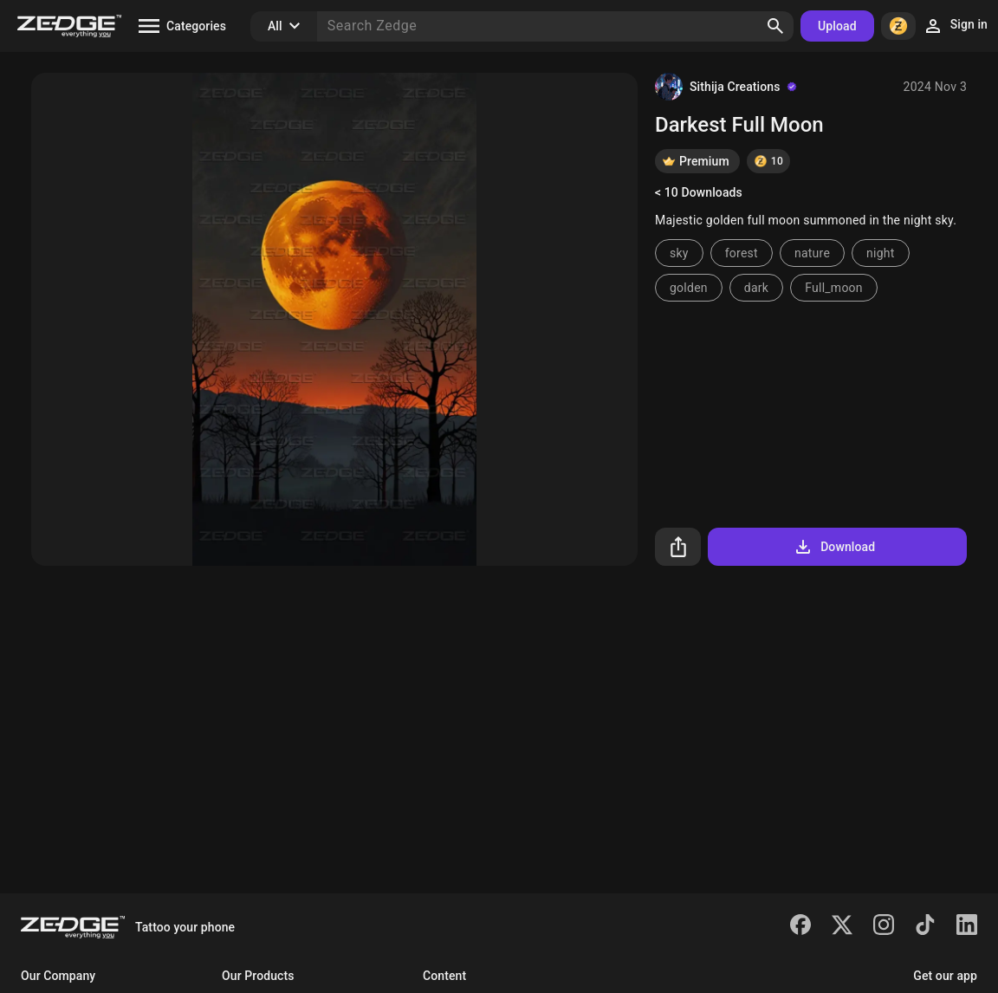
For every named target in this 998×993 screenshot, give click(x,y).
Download (834, 546)
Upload (837, 26)
